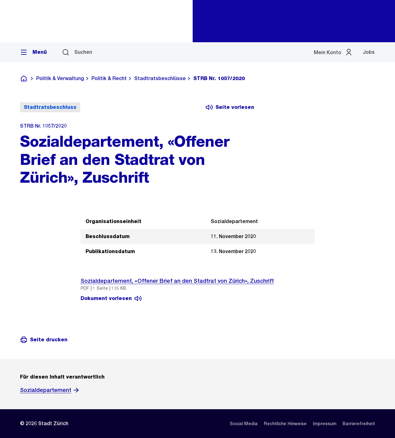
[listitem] (244, 423)
